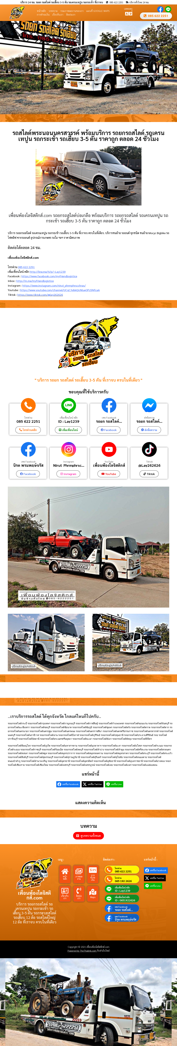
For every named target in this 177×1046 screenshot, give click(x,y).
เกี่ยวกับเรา (57, 14)
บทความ (53, 10)
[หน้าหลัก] (65, 871)
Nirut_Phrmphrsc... (68, 465)
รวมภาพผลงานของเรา (72, 10)
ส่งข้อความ (149, 417)
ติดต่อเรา (71, 14)
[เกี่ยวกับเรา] (65, 890)
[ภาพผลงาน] (79, 871)
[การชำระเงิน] (93, 870)
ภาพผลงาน (78, 877)
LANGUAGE (128, 9)
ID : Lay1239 (68, 421)
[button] (3, 68)
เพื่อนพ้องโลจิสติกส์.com (34, 894)
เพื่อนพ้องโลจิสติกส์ (109, 465)
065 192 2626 (123, 880)
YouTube (109, 461)
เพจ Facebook (109, 417)
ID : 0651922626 (125, 899)
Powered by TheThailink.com (82, 950)
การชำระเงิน (43, 14)
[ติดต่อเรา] (79, 890)
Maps (93, 896)
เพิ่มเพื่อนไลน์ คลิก (69, 417)
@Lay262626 (149, 465)
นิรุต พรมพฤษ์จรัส (28, 465)
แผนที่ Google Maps (98, 10)
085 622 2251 (26, 267)
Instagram (68, 461)
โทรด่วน (28, 417)
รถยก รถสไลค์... (109, 421)
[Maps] (93, 891)
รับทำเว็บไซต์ (103, 950)
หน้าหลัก (41, 10)
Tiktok (149, 461)
